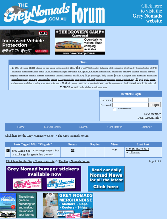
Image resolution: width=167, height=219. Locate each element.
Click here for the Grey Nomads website (29, 135)
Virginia (50, 150)
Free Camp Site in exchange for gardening (27, 152)
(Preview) (49, 154)
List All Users (52, 127)
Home (20, 127)
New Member (152, 114)
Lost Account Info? (149, 117)
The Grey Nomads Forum (73, 135)
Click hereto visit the (147, 13)
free (57, 150)
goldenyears (134, 152)
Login (154, 105)
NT (72, 150)
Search (84, 127)
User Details (114, 127)
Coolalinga (39, 150)
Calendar (146, 127)
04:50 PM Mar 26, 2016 (137, 149)
